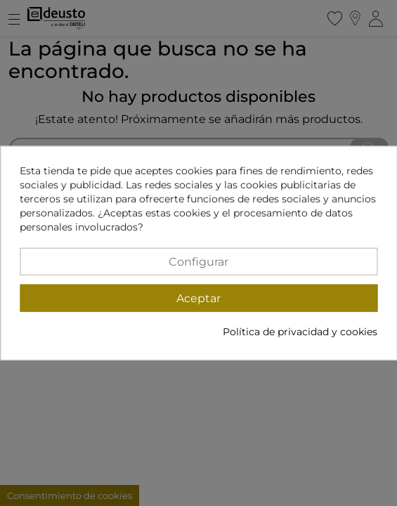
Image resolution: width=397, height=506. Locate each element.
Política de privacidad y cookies (300, 331)
